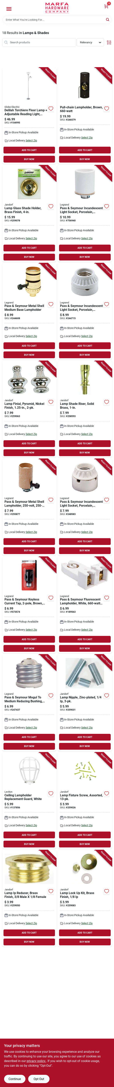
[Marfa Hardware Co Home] (57, 8)
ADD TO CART (29, 150)
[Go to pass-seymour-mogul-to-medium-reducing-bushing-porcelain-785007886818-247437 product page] (29, 702)
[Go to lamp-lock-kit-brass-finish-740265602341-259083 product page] (85, 898)
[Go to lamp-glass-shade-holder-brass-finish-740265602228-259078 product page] (29, 213)
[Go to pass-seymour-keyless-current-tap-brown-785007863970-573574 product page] (29, 605)
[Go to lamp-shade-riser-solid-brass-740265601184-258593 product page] (85, 409)
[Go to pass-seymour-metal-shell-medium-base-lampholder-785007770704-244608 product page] (29, 311)
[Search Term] (57, 20)
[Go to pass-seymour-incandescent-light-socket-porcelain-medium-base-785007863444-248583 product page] (85, 507)
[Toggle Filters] (109, 42)
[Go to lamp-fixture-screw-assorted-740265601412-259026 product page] (85, 800)
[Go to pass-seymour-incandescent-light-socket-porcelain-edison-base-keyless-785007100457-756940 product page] (85, 213)
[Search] (108, 19)
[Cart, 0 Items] (106, 6)
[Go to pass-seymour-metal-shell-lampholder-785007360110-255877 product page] (29, 507)
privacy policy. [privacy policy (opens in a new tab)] (36, 1061)
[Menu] (8, 8)
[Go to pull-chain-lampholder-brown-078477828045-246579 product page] (85, 116)
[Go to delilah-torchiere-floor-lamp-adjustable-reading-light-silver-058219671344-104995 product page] (29, 116)
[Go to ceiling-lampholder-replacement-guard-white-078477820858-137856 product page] (29, 800)
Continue (15, 1079)
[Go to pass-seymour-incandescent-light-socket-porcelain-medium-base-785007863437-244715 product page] (85, 311)
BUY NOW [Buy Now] (29, 159)
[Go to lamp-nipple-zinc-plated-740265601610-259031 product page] (85, 702)
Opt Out (39, 1079)
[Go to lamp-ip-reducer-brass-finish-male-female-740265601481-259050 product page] (29, 898)
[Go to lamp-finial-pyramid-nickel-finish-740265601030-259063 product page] (29, 409)
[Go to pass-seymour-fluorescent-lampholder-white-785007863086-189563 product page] (85, 605)
